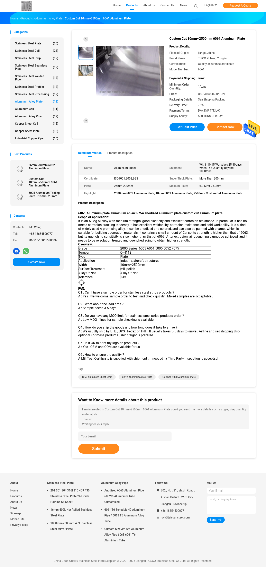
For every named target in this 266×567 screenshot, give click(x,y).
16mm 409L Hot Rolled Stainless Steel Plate (71, 512)
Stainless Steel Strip (36, 58)
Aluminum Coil (36, 109)
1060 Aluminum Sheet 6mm (97, 377)
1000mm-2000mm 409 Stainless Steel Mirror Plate (72, 526)
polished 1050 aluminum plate (179, 377)
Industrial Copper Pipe (36, 138)
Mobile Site (17, 519)
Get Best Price (187, 127)
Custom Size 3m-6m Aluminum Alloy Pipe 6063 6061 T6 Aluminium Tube (124, 534)
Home (14, 490)
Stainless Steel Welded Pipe (36, 78)
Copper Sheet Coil (36, 124)
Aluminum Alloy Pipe (36, 116)
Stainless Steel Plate (36, 43)
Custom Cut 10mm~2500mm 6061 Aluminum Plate (43, 182)
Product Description (119, 153)
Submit (98, 448)
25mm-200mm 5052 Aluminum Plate (42, 166)
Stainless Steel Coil (36, 51)
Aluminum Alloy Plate (36, 101)
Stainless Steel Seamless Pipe (36, 67)
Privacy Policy (19, 524)
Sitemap (15, 513)
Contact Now (36, 262)
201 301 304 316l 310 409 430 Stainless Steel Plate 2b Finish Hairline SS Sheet (70, 496)
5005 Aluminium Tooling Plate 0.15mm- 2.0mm (44, 194)
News (14, 507)
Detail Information (90, 153)
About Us (16, 502)
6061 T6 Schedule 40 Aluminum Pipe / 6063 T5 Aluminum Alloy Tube (124, 515)
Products (16, 496)
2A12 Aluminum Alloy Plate (137, 377)
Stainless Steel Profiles (36, 87)
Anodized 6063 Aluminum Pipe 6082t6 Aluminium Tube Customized (124, 496)
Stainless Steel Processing (36, 94)
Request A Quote (240, 5)
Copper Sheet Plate (36, 131)
